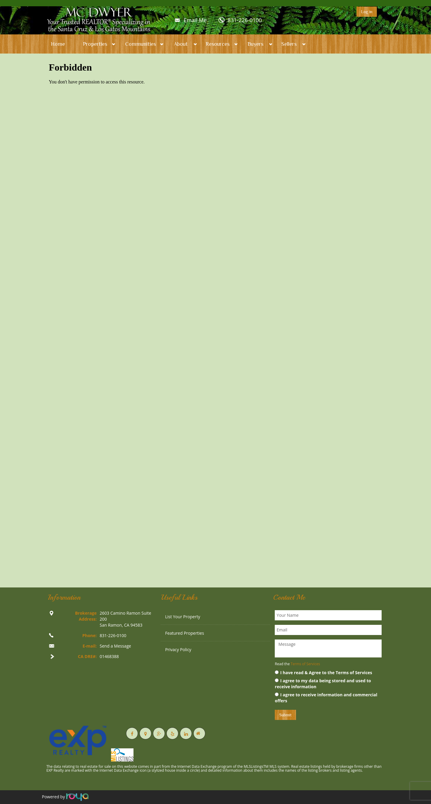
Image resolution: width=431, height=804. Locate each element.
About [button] (181, 44)
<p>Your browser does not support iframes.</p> (215, 318)
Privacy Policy (178, 649)
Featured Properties (184, 633)
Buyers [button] (255, 44)
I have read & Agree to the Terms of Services (323, 672)
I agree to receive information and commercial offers (326, 698)
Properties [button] (95, 44)
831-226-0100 (244, 20)
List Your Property (182, 616)
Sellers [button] (289, 44)
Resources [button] (218, 44)
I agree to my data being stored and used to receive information (323, 683)
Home (58, 44)
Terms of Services (305, 663)
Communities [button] (140, 44)
